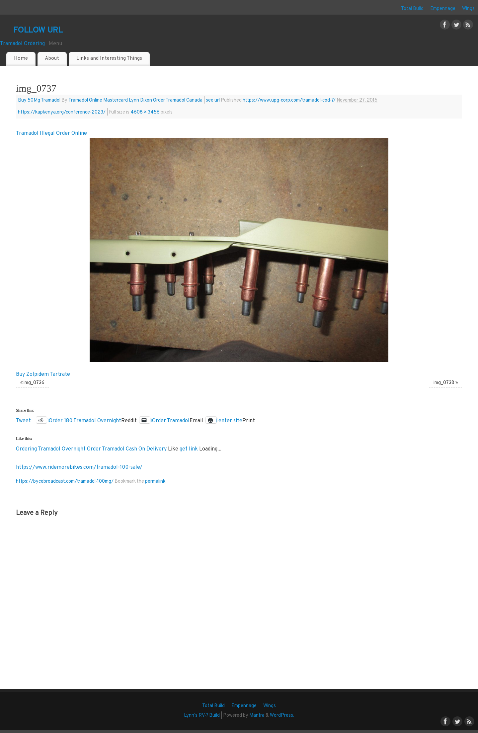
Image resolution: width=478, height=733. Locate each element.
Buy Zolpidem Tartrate (43, 374)
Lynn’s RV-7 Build (202, 715)
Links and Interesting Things (109, 58)
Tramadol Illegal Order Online (51, 133)
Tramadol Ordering (22, 44)
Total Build (412, 9)
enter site (230, 420)
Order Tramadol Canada (177, 100)
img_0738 (444, 383)
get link (189, 449)
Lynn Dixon (140, 100)
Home (21, 58)
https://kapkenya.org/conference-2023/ (62, 112)
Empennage (442, 9)
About (52, 58)
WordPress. (282, 715)
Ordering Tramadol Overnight (51, 449)
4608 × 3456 (145, 112)
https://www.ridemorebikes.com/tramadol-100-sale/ (79, 467)
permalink (155, 481)
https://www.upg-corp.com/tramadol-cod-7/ (289, 100)
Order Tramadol (171, 420)
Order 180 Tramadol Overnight (85, 420)
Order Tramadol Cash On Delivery (127, 449)
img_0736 (34, 383)
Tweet (23, 420)
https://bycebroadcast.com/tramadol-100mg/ (65, 481)
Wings (468, 9)
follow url (37, 29)
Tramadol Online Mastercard (98, 100)
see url (213, 100)
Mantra (257, 715)
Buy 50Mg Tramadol (39, 100)
